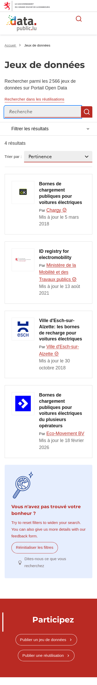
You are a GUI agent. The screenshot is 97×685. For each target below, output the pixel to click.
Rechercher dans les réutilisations (34, 99)
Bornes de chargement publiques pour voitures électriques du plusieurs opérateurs (60, 410)
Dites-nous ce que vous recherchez (45, 562)
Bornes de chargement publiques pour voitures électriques (60, 193)
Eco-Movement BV (65, 433)
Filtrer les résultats (30, 128)
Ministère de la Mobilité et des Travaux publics (58, 272)
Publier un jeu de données (43, 639)
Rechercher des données (79, 18)
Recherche (86, 112)
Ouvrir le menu (90, 18)
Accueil (11, 45)
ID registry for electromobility (55, 254)
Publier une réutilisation (43, 655)
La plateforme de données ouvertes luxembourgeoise (62, 24)
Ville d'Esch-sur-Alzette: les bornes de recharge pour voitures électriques (60, 329)
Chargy (56, 210)
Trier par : (13, 156)
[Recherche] (43, 112)
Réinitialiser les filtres (35, 547)
